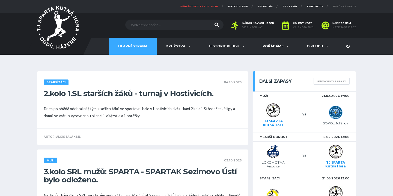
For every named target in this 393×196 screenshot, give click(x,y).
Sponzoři (265, 6)
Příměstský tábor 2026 (199, 6)
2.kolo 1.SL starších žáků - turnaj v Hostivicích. (128, 93)
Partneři (290, 6)
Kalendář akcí (303, 27)
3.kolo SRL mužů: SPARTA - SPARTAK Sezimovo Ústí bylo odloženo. (140, 175)
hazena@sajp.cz (344, 27)
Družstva (176, 46)
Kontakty (315, 6)
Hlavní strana (132, 46)
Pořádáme (273, 46)
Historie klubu (224, 46)
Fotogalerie (238, 6)
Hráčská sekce (344, 6)
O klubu (315, 46)
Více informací (252, 27)
